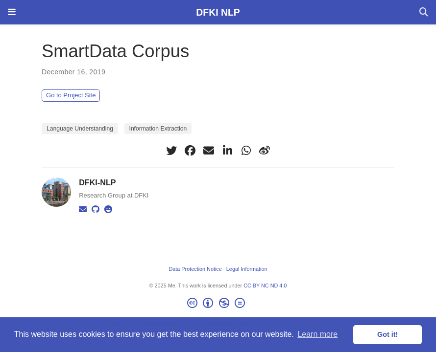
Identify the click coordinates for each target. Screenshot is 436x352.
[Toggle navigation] (12, 12)
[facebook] (190, 150)
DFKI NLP (218, 12)
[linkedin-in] (227, 150)
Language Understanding (80, 128)
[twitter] (171, 150)
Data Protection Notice (195, 269)
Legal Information (246, 269)
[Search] (423, 12)
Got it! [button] (387, 334)
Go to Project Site (71, 95)
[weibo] (264, 150)
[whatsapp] (246, 150)
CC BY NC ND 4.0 (265, 285)
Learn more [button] (317, 334)
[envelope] (208, 150)
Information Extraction (158, 128)
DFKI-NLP (97, 182)
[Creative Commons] (217, 304)
